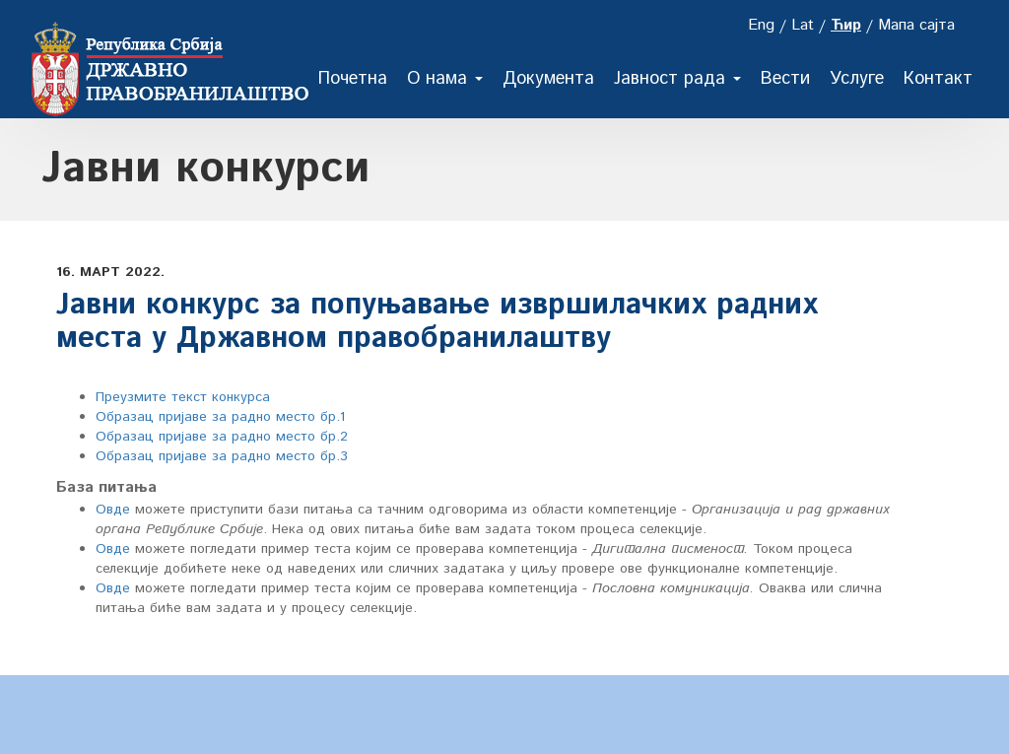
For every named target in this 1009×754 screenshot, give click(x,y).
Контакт (938, 79)
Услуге (857, 79)
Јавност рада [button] (677, 79)
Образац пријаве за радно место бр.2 (222, 436)
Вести (785, 79)
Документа (548, 79)
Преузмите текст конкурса (183, 397)
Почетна (352, 79)
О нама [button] (445, 79)
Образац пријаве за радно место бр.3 (222, 456)
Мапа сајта (916, 25)
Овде (113, 509)
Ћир (846, 25)
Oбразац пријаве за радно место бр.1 (220, 417)
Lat (802, 25)
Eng (761, 25)
